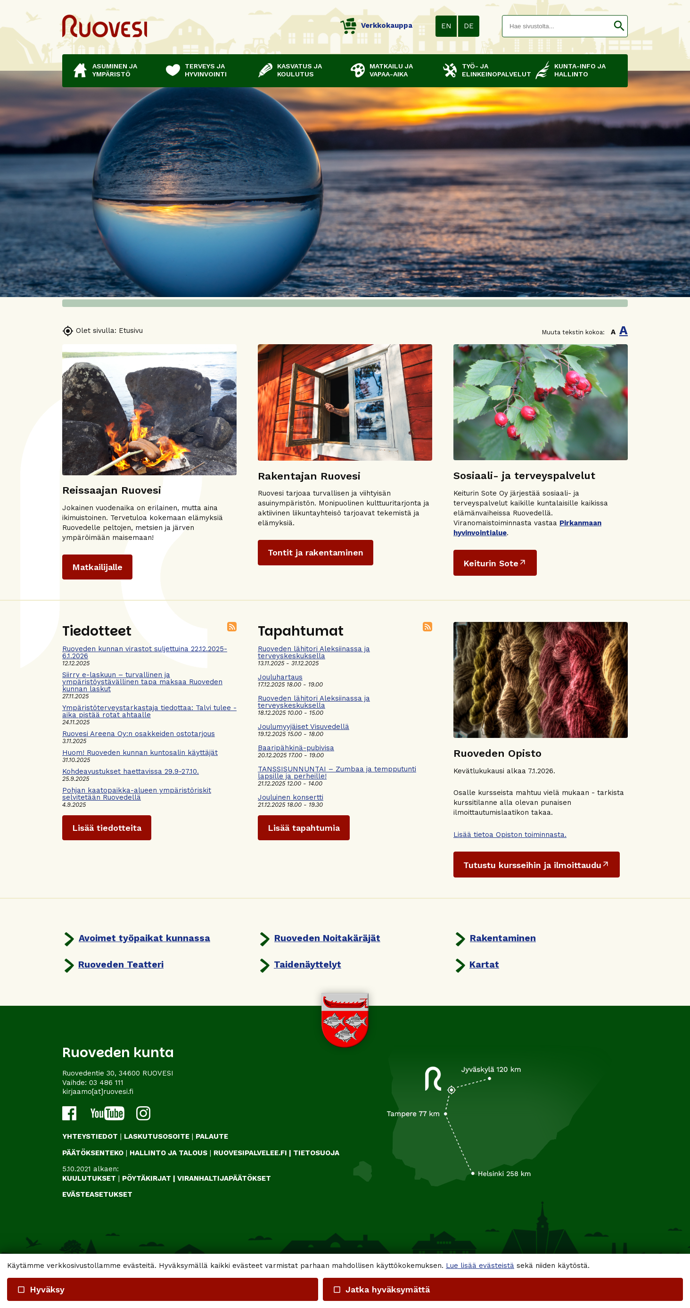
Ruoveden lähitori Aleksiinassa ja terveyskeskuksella (314, 652)
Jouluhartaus (280, 677)
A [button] (613, 332)
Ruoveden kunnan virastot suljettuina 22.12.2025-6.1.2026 (144, 652)
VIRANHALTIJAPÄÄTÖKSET (224, 1178)
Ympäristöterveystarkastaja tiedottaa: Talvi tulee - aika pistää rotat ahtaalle (149, 711)
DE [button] (469, 26)
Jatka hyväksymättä (380, 1289)
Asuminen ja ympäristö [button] (114, 70)
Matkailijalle (97, 567)
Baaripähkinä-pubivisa (296, 748)
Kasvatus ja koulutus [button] (299, 70)
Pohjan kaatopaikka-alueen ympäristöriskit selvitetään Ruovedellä (136, 794)
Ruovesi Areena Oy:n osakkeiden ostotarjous (138, 733)
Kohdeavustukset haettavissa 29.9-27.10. (130, 771)
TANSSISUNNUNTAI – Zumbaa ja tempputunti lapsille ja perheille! (337, 772)
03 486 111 (106, 1082)
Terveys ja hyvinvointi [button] (206, 70)
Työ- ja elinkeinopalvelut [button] (494, 70)
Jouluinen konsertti (290, 797)
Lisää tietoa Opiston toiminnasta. (510, 834)
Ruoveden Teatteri (121, 964)
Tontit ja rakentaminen (315, 552)
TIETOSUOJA (316, 1153)
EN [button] (446, 26)
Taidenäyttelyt (307, 964)
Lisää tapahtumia (304, 828)
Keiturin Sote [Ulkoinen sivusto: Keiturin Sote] (490, 563)
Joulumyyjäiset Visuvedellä (303, 726)
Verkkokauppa (376, 25)
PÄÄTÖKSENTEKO (92, 1153)
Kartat (484, 964)
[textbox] (556, 26)
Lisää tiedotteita (106, 828)
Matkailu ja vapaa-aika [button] (391, 70)
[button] (619, 26)
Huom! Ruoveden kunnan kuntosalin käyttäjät (140, 752)
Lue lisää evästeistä (480, 1265)
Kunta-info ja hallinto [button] (580, 70)
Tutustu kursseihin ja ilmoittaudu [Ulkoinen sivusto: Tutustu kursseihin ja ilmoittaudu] (532, 865)
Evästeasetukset (97, 1194)
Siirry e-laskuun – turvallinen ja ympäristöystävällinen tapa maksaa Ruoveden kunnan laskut (142, 682)
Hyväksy (41, 1289)
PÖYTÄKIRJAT (146, 1178)
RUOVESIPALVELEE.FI (250, 1153)
